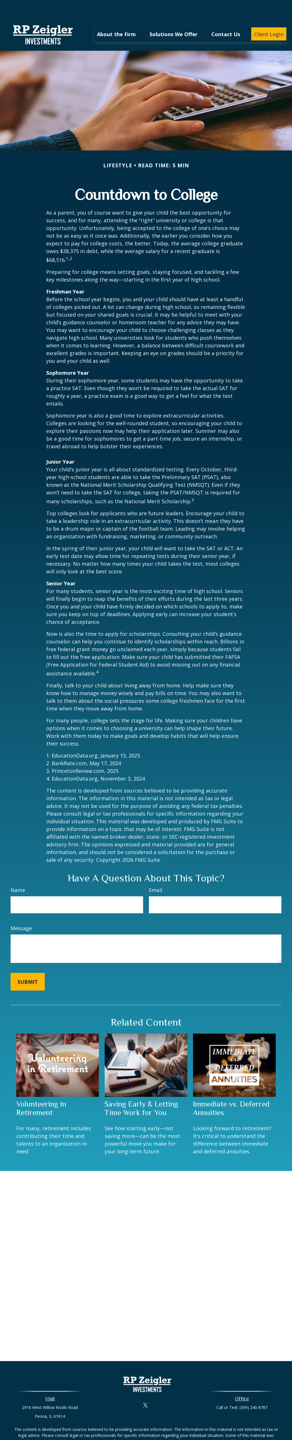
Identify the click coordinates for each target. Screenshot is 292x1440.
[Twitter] (145, 1388)
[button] (116, 17)
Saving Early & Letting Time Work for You (141, 1091)
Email (155, 872)
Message (21, 911)
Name (18, 872)
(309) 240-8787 (253, 1390)
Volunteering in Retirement (41, 1091)
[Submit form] (28, 964)
